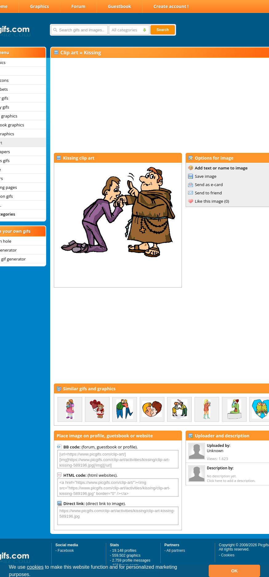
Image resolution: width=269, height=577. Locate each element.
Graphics (39, 6)
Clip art (69, 52)
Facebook (66, 550)
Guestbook (119, 6)
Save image (205, 176)
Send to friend (208, 193)
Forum (78, 6)
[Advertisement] (153, 105)
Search (162, 30)
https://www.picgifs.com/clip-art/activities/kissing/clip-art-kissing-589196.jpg (118, 516)
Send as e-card (209, 184)
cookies (35, 567)
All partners (176, 550)
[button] (33, 575)
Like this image (209, 201)
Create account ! (171, 6)
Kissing (92, 52)
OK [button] (234, 570)
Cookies (227, 555)
